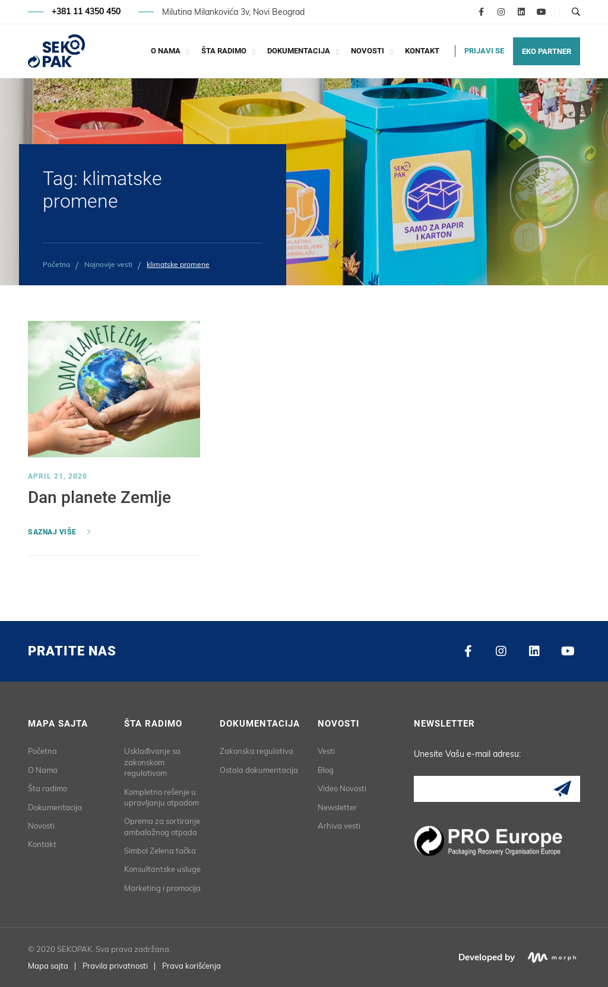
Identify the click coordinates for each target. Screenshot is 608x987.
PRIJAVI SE (484, 50)
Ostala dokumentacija (259, 770)
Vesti (326, 751)
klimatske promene (178, 264)
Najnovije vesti (108, 264)
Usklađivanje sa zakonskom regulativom (152, 762)
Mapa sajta (48, 965)
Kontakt (422, 50)
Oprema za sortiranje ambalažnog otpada (162, 826)
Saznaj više (52, 532)
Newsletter (337, 807)
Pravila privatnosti (115, 965)
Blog (326, 770)
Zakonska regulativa (256, 751)
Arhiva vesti (339, 825)
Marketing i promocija (162, 888)
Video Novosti (342, 788)
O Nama (165, 50)
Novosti (367, 50)
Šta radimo (223, 50)
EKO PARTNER (546, 51)
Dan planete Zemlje (99, 497)
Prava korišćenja (191, 965)
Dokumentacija (298, 50)
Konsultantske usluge (162, 869)
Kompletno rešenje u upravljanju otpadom (161, 797)
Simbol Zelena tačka (160, 850)
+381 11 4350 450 (86, 12)
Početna (56, 264)
